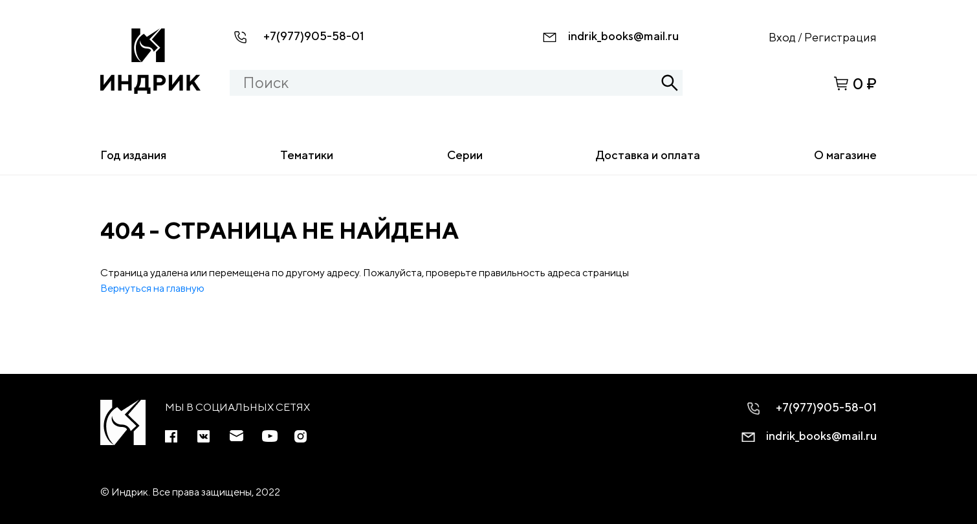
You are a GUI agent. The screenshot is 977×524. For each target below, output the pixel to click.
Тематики (306, 155)
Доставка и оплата (648, 155)
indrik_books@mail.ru (623, 36)
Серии (465, 155)
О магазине (845, 155)
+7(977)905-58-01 (313, 36)
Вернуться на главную (152, 288)
